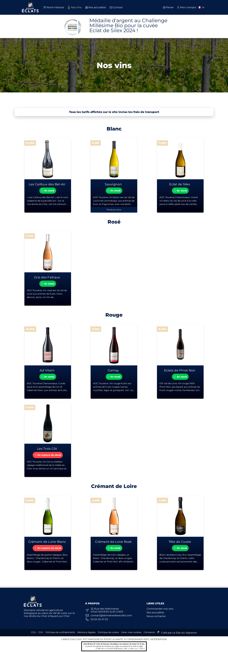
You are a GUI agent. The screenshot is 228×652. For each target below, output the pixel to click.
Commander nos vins (160, 608)
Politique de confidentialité (60, 632)
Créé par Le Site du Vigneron (179, 632)
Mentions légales (86, 632)
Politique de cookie (108, 632)
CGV (40, 632)
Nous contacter (156, 616)
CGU (33, 632)
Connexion (149, 632)
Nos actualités (155, 612)
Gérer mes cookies (131, 632)
